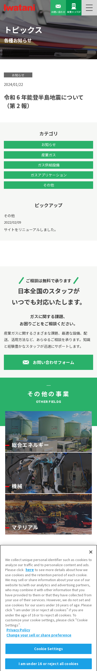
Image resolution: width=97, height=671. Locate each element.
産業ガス (48, 154)
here (30, 571)
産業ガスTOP (74, 8)
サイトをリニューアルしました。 (31, 229)
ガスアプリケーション (49, 174)
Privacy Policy (18, 632)
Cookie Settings (48, 651)
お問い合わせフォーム (53, 362)
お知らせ (48, 144)
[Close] (90, 554)
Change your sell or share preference (38, 637)
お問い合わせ (58, 8)
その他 (48, 185)
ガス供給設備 (48, 164)
